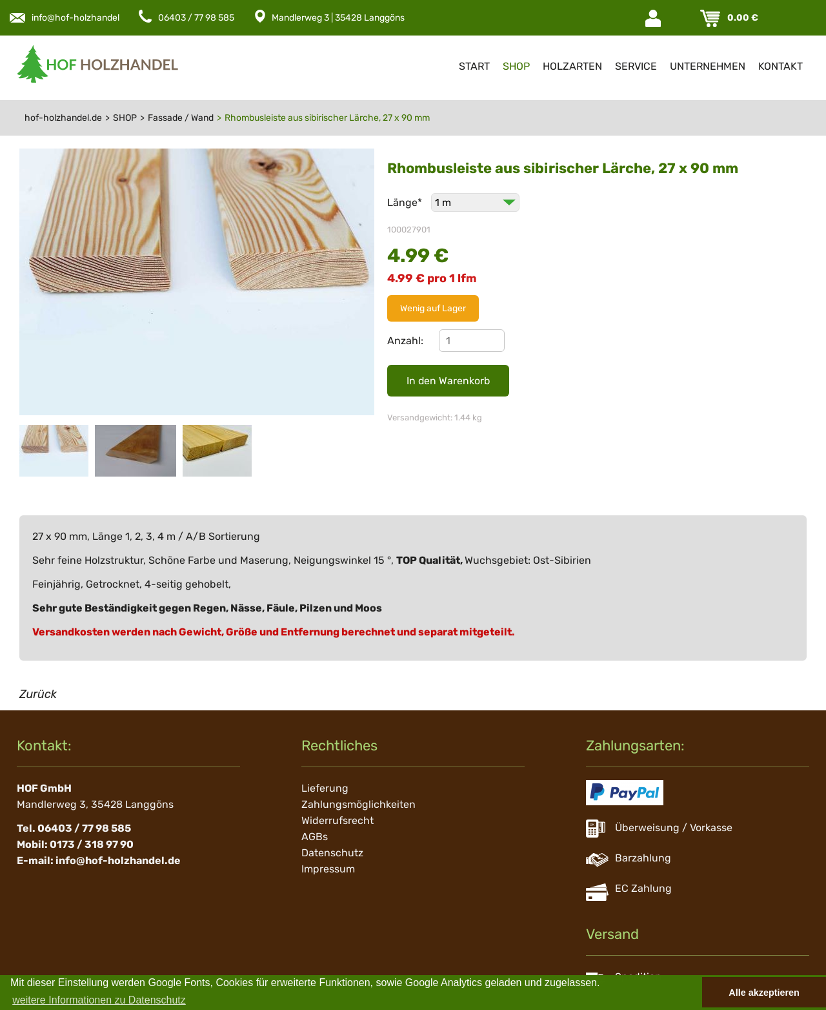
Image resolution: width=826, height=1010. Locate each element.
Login (654, 18)
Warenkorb (711, 18)
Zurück (38, 694)
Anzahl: (405, 341)
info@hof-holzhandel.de (82, 17)
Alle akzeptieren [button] (764, 992)
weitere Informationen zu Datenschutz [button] (99, 1000)
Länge (406, 202)
